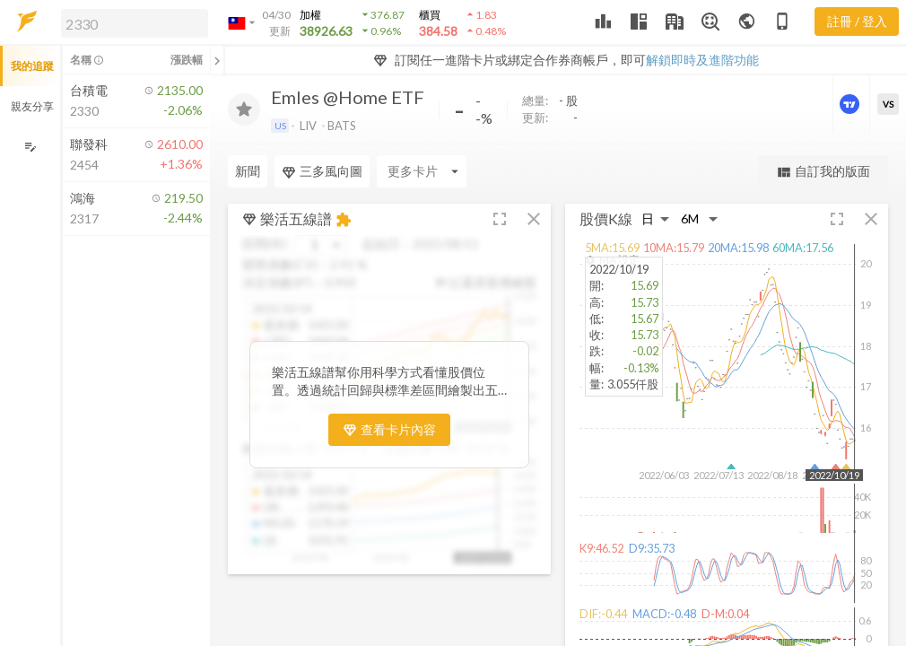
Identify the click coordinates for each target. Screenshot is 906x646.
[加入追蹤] (244, 109)
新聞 (247, 171)
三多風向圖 (322, 171)
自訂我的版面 (823, 171)
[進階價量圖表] (851, 104)
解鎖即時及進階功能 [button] (702, 59)
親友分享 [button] (32, 106)
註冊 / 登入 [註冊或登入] (857, 21)
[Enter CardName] (421, 171)
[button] (131, 22)
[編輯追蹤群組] (30, 147)
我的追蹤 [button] (32, 66)
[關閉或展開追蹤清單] (217, 60)
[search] (134, 23)
